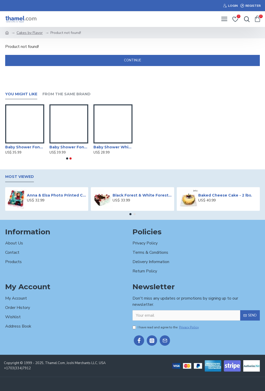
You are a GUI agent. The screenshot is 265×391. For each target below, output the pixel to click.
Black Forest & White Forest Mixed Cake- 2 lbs (142, 195)
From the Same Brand (66, 94)
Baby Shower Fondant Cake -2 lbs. (69, 147)
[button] (67, 158)
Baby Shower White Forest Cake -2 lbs (112, 147)
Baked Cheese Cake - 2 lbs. (225, 195)
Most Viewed (19, 177)
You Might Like (21, 94)
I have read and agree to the (166, 327)
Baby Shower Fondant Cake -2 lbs (24, 147)
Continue (132, 60)
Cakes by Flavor (30, 32)
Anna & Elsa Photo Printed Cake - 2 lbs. (56, 195)
